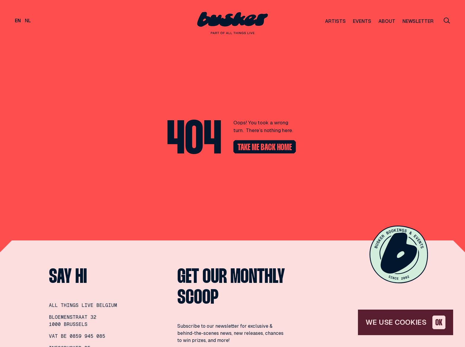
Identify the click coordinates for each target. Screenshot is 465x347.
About (386, 21)
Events (362, 21)
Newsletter (418, 21)
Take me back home (265, 147)
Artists (335, 21)
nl (28, 20)
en (18, 20)
